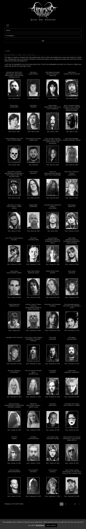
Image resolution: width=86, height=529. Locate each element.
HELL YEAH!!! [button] (51, 525)
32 (75, 504)
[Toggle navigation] (8, 25)
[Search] (43, 30)
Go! (43, 41)
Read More (40, 525)
